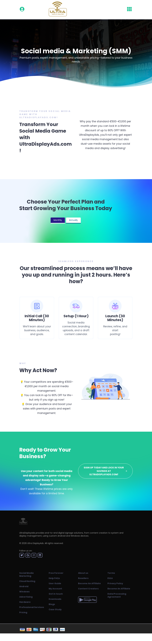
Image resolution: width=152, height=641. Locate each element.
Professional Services (31, 607)
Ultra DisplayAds (35, 543)
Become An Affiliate (89, 583)
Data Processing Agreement (116, 595)
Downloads (55, 599)
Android (23, 586)
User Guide (55, 583)
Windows (24, 591)
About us (83, 573)
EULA (110, 578)
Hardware (25, 602)
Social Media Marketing (26, 574)
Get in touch (56, 593)
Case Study (55, 609)
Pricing (23, 612)
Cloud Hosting (27, 581)
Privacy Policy (115, 583)
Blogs (52, 604)
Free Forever (56, 573)
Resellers (83, 578)
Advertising (26, 596)
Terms (111, 573)
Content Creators (88, 588)
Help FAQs (54, 578)
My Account (55, 588)
